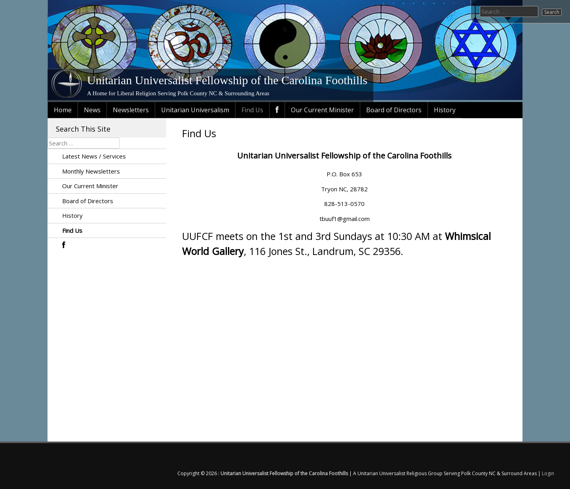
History (445, 110)
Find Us (252, 110)
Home (63, 110)
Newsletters (131, 110)
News (92, 110)
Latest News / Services (94, 156)
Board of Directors (394, 110)
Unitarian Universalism (195, 110)
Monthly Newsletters (91, 171)
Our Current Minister (322, 110)
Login (548, 473)
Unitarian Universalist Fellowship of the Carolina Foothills (227, 80)
